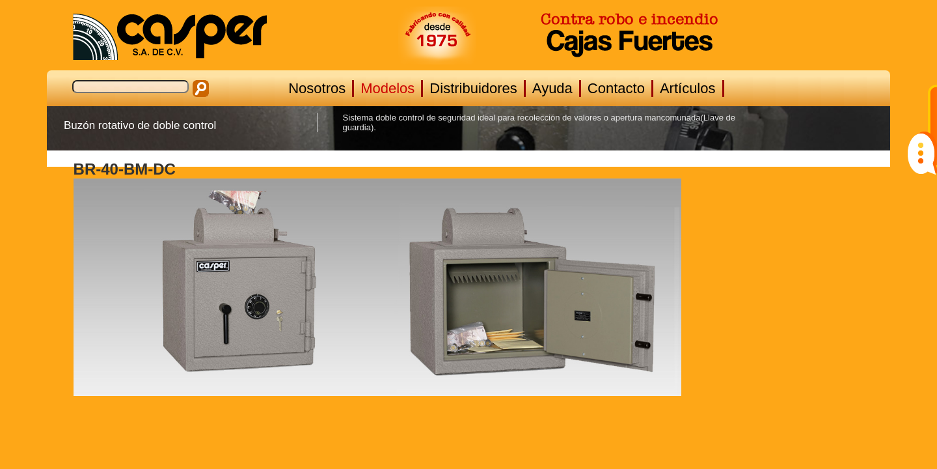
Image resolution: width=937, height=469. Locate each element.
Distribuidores (473, 88)
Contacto (616, 88)
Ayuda (552, 88)
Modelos (387, 88)
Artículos (688, 88)
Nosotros (317, 88)
